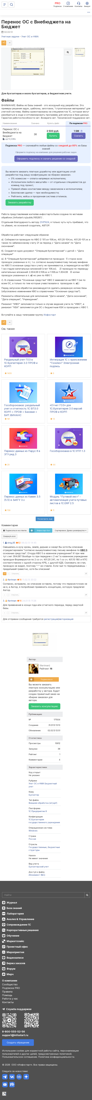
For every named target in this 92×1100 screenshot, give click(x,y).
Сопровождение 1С (19, 924)
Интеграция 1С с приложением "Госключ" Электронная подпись (68, 363)
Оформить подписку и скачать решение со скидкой (46, 158)
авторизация (66, 619)
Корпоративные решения (23, 930)
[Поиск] (11, 4)
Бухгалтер (34, 795)
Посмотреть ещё (44, 519)
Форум (11, 968)
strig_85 (11, 542)
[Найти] (87, 895)
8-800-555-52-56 (13, 1031)
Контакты (8, 1002)
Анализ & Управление (20, 919)
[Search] (46, 895)
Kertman (12, 579)
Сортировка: (70, 530)
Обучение (13, 935)
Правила (7, 991)
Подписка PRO (11, 988)
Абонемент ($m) (37, 875)
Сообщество (10, 984)
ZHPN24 (44, 222)
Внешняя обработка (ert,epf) (43, 803)
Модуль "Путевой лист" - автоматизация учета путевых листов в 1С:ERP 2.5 (68, 500)
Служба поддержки (18, 1009)
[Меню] (4, 4)
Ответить (15, 574)
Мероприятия (15, 952)
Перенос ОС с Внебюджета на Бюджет (36, 24)
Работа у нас (10, 998)
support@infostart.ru (15, 1035)
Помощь (7, 995)
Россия (32, 839)
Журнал (12, 902)
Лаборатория (15, 913)
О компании (9, 980)
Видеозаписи (15, 957)
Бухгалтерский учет (39, 866)
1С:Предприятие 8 (38, 811)
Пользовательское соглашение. (19, 1056)
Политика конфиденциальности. (56, 1056)
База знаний (14, 908)
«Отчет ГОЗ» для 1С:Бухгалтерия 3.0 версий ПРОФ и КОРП (66, 408)
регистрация (51, 619)
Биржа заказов (16, 963)
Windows (33, 830)
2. (4, 579)
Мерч (10, 974)
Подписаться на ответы (15, 530)
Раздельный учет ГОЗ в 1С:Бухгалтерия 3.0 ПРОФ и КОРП (20, 363)
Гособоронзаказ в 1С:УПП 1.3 (67, 451)
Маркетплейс (15, 941)
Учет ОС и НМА (36, 783)
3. (4, 600)
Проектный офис (17, 946)
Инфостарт (50, 314)
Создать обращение (18, 1042)
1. (3, 542)
